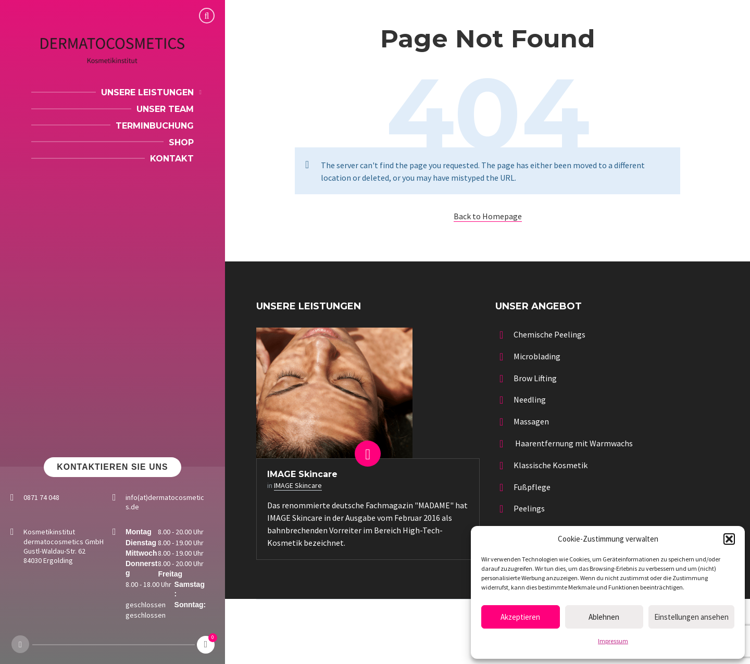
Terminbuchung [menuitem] (155, 126)
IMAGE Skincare (302, 474)
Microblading (537, 356)
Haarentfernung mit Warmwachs (573, 443)
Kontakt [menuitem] (172, 159)
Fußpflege (532, 487)
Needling (530, 399)
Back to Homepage (488, 216)
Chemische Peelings (549, 334)
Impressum (613, 641)
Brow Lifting (535, 378)
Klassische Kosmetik (551, 465)
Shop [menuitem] (181, 142)
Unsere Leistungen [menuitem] (147, 92)
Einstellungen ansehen (691, 617)
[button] (729, 539)
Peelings (529, 508)
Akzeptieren (520, 617)
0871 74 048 (41, 497)
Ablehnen (604, 617)
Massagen (531, 421)
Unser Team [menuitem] (165, 109)
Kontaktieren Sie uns (112, 466)
